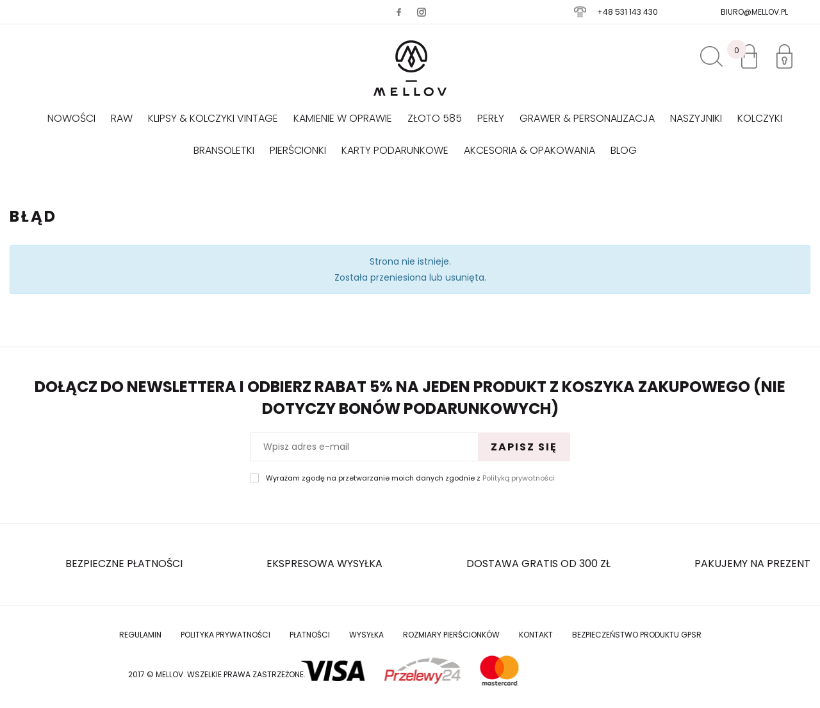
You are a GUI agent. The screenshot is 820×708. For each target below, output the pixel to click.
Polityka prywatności (225, 634)
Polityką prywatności (518, 478)
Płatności (310, 634)
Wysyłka (366, 634)
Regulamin (140, 634)
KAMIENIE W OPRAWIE (342, 118)
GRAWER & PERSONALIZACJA (587, 118)
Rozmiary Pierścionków (451, 634)
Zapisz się (524, 447)
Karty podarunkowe (394, 150)
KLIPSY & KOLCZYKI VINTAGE (213, 118)
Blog (624, 150)
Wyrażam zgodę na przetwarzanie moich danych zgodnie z (410, 478)
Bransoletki (223, 150)
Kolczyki (759, 118)
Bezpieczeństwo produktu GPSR (636, 634)
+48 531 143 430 (627, 11)
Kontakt (536, 634)
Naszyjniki (696, 118)
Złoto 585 (434, 118)
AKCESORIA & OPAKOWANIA (529, 150)
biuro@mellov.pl (754, 11)
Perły (490, 118)
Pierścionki (298, 150)
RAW (122, 118)
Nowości (71, 118)
